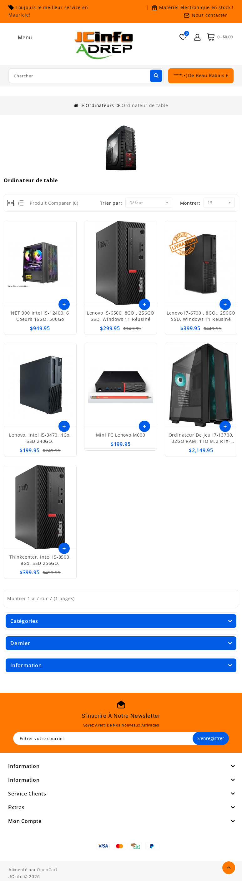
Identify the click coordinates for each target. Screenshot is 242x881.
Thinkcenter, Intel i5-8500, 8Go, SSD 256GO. (40, 560)
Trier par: (111, 203)
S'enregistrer (210, 738)
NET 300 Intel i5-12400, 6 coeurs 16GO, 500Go (40, 316)
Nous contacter (209, 15)
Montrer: (190, 203)
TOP (229, 868)
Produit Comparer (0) (54, 203)
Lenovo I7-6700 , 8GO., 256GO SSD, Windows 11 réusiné (201, 316)
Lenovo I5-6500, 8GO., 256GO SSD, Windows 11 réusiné (120, 316)
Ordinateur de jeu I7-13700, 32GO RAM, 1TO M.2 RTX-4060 (201, 441)
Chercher (155, 75)
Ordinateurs (100, 105)
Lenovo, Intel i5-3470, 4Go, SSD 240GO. (40, 438)
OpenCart (47, 869)
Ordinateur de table (145, 105)
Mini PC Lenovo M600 (120, 435)
